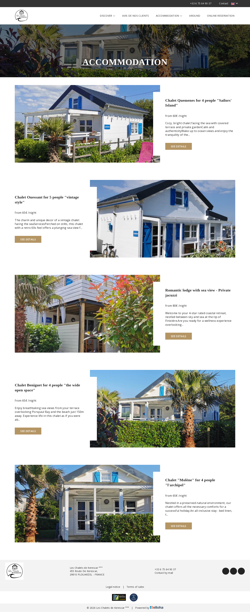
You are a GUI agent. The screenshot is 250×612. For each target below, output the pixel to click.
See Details (178, 146)
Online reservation (220, 15)
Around (194, 15)
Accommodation (169, 15)
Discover (107, 15)
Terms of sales (135, 586)
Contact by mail (162, 572)
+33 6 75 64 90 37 (163, 569)
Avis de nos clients (135, 15)
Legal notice (113, 586)
